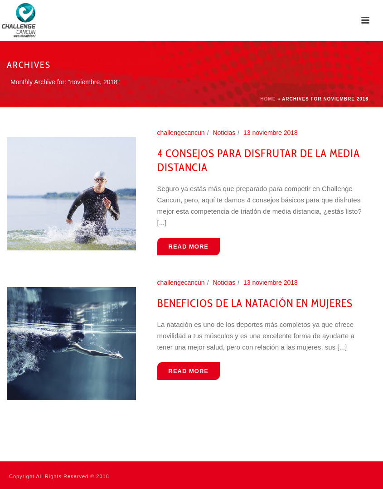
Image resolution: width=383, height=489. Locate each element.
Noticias (224, 132)
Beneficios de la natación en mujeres (255, 303)
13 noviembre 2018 (270, 132)
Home (268, 98)
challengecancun (181, 132)
